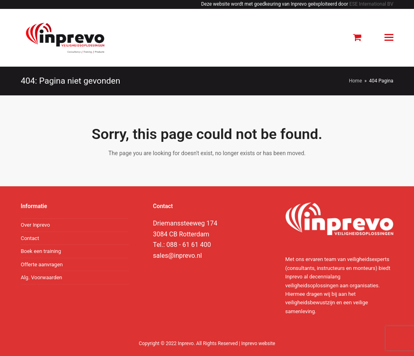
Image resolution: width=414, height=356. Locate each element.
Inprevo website (258, 343)
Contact (30, 238)
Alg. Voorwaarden (41, 277)
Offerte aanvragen (42, 264)
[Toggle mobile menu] (388, 38)
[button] (357, 38)
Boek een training (41, 251)
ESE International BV (371, 4)
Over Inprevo (35, 225)
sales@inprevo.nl (177, 255)
